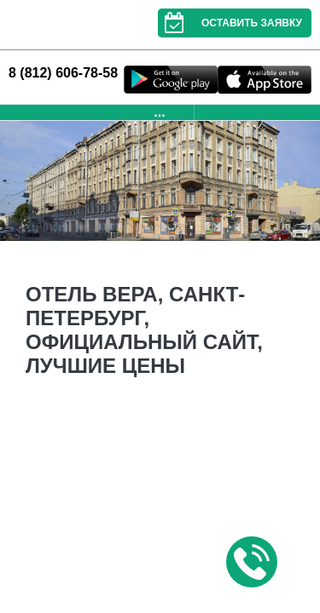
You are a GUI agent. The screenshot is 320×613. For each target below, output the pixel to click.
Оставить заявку (230, 23)
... (159, 112)
